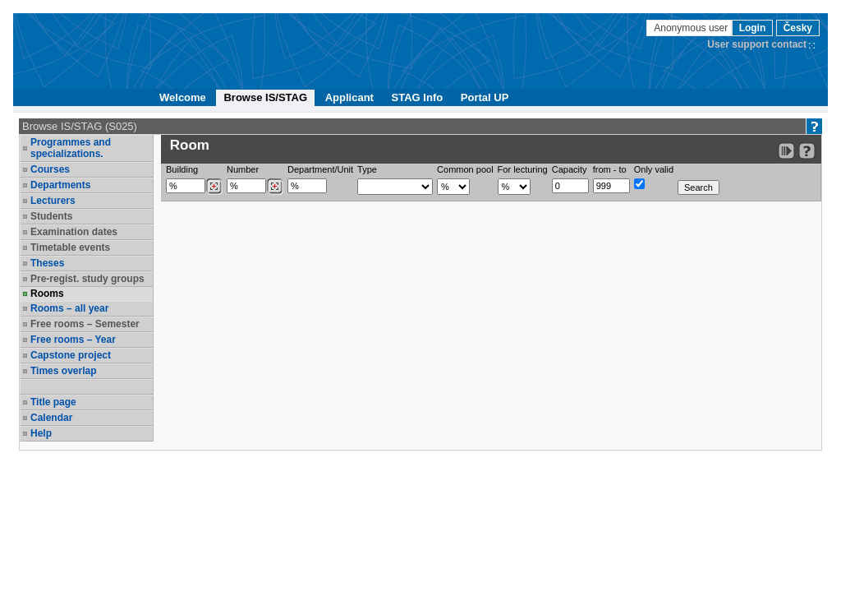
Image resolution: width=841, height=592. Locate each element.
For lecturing (523, 169)
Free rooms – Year (73, 339)
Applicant (349, 97)
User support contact (757, 44)
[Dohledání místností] (274, 186)
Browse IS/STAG (265, 97)
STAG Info (417, 97)
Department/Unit (320, 169)
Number (243, 169)
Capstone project (70, 355)
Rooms (47, 293)
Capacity (569, 169)
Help (41, 433)
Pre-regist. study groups (87, 278)
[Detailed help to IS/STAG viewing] (807, 151)
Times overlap (63, 371)
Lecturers (53, 200)
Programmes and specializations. (70, 148)
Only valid (653, 169)
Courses (50, 169)
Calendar (51, 417)
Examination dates (73, 232)
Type (367, 169)
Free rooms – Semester (85, 324)
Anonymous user (692, 28)
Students (51, 216)
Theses (47, 263)
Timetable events (70, 247)
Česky (798, 28)
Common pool (465, 169)
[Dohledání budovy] (214, 186)
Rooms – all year (69, 308)
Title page (53, 402)
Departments (60, 185)
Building (182, 169)
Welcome (182, 97)
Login (752, 28)
